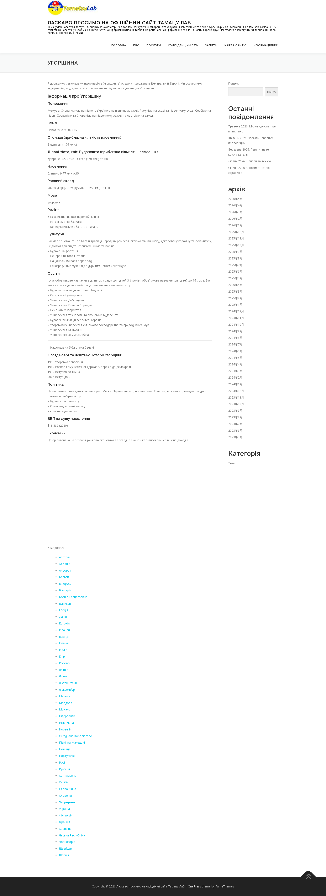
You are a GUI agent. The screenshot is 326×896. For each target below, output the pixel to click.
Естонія (64, 623)
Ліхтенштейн (68, 683)
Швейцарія (66, 848)
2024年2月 (235, 377)
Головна (118, 45)
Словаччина (67, 789)
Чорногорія (67, 842)
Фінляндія (66, 815)
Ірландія (64, 630)
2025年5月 (235, 278)
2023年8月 (235, 417)
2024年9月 (235, 331)
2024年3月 (235, 371)
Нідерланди (67, 716)
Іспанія (64, 643)
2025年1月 (235, 305)
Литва (63, 676)
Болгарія (65, 590)
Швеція (64, 855)
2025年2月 (235, 298)
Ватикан (65, 604)
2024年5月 (235, 358)
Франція (64, 822)
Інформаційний (265, 45)
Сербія (63, 782)
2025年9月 (235, 252)
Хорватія (65, 829)
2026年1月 (235, 225)
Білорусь (65, 584)
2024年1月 (235, 384)
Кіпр (62, 656)
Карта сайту (235, 45)
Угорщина (67, 802)
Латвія (63, 670)
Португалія (67, 756)
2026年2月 (235, 219)
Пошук (233, 83)
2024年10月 (236, 324)
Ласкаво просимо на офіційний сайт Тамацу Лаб (119, 22)
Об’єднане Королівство (75, 736)
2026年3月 (235, 212)
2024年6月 (235, 351)
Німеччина (66, 723)
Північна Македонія (72, 742)
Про (136, 45)
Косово (64, 663)
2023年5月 (235, 437)
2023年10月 (236, 404)
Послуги (154, 45)
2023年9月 (235, 410)
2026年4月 (235, 205)
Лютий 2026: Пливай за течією (249, 161)
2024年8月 (235, 338)
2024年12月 (236, 311)
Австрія (64, 557)
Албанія (64, 564)
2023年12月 (236, 391)
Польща (64, 749)
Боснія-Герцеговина (73, 597)
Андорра (65, 570)
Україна (64, 809)
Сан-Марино (68, 776)
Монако (64, 709)
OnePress (194, 886)
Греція (63, 610)
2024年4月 (235, 364)
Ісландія (64, 636)
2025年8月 (235, 258)
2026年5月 (235, 199)
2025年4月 (235, 285)
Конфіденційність (183, 45)
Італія (63, 650)
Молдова (65, 703)
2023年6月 (235, 430)
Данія (63, 617)
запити (211, 45)
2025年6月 (235, 271)
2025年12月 (236, 232)
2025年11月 (236, 238)
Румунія (64, 769)
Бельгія (64, 577)
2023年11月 (236, 397)
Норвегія (65, 729)
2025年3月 (235, 291)
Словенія (65, 796)
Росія (63, 762)
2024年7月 (235, 344)
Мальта (64, 696)
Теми (232, 463)
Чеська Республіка (72, 835)
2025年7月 (235, 265)
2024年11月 (236, 318)
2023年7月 (235, 424)
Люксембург (67, 690)
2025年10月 (236, 245)
